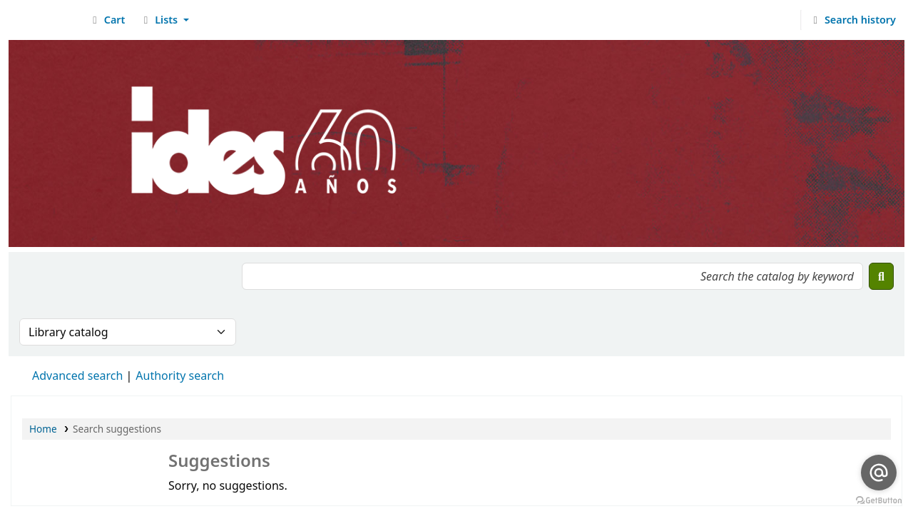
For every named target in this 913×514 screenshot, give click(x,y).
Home (43, 428)
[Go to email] (879, 472)
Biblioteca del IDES (47, 20)
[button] (107, 20)
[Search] (881, 276)
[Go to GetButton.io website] (879, 499)
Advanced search (77, 375)
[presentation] (127, 290)
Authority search (180, 375)
